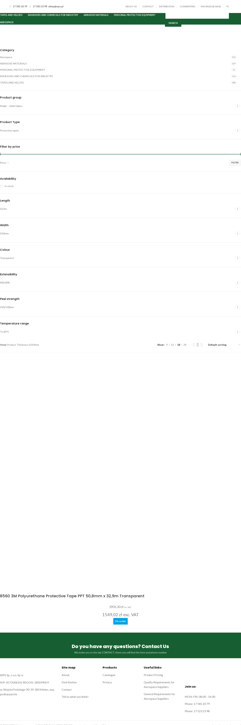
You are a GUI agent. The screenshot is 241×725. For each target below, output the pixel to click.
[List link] (79, 443)
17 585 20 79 (20, 7)
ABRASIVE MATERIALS (13, 67)
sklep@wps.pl (55, 7)
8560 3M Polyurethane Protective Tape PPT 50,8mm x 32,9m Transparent (72, 363)
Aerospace (6, 61)
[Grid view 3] (197, 348)
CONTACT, (108, 420)
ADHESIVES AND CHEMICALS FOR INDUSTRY (26, 80)
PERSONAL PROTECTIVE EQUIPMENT (22, 73)
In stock (9, 189)
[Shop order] (224, 348)
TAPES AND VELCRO (12, 86)
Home (3, 348)
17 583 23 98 (40, 7)
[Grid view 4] (201, 348)
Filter (235, 166)
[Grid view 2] (194, 348)
